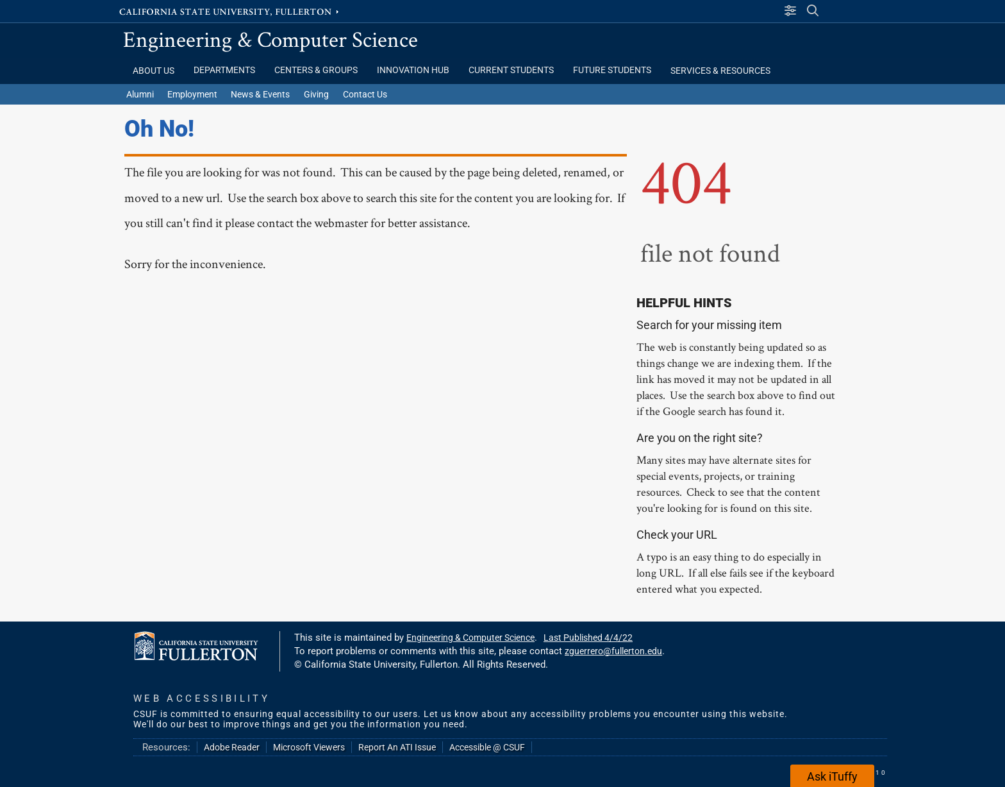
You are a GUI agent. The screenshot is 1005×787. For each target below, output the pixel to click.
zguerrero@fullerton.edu (613, 651)
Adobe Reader (232, 747)
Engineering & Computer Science (270, 38)
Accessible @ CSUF (487, 747)
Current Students (511, 70)
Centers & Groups (316, 70)
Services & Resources (720, 70)
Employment (192, 94)
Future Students (612, 70)
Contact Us (365, 94)
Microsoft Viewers (309, 747)
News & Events (260, 94)
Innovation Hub (413, 70)
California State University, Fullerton (230, 11)
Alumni (140, 94)
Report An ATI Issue (397, 747)
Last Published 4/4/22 (588, 637)
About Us (153, 70)
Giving (316, 94)
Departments (224, 70)
